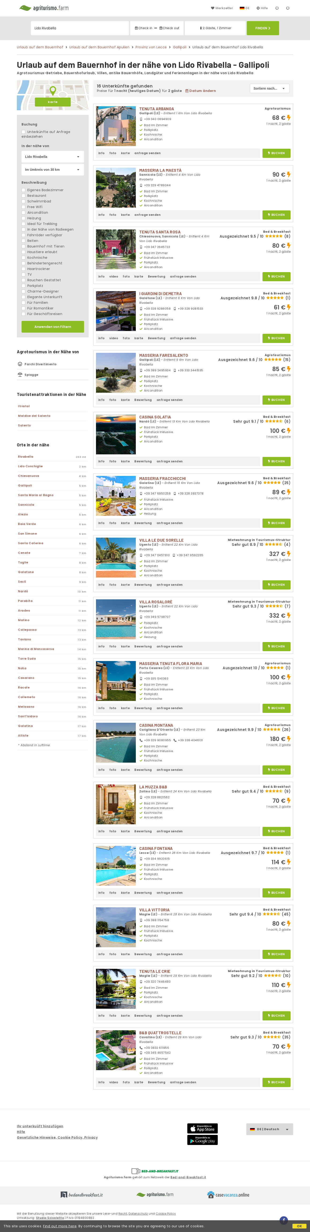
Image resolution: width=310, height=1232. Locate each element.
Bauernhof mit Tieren (43, 246)
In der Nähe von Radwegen (48, 229)
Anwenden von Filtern (52, 326)
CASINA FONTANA (156, 848)
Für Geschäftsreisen (42, 314)
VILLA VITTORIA (154, 909)
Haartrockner (36, 268)
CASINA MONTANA (156, 725)
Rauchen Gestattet (41, 280)
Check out (169, 28)
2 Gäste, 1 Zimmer (215, 28)
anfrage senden (147, 153)
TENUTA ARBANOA (156, 108)
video (113, 276)
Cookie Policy (166, 1214)
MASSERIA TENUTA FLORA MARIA (170, 663)
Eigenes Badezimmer (43, 190)
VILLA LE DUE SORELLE (161, 540)
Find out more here (60, 1226)
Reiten (30, 240)
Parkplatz (32, 285)
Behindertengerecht (42, 263)
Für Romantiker (38, 308)
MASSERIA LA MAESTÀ (160, 170)
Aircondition (35, 212)
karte (53, 102)
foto (112, 153)
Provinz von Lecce (151, 47)
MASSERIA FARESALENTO (163, 355)
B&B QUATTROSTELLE (160, 1032)
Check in (143, 28)
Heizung (31, 218)
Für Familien (35, 302)
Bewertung (157, 276)
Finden (262, 28)
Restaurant (34, 195)
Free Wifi (32, 207)
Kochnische (35, 257)
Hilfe (262, 8)
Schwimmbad (36, 201)
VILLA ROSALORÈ (156, 601)
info (101, 153)
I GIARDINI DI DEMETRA (160, 293)
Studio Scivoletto (50, 1218)
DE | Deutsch (275, 1129)
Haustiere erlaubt (39, 252)
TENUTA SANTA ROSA (160, 231)
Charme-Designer (40, 291)
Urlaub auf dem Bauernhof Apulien (99, 47)
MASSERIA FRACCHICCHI (162, 478)
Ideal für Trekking (39, 223)
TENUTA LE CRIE (154, 971)
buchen (276, 153)
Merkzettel (222, 8)
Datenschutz (138, 1214)
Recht (122, 1214)
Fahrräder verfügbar (42, 235)
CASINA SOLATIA (155, 416)
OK (299, 1226)
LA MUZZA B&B (153, 786)
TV (27, 274)
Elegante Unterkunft (42, 297)
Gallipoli (180, 47)
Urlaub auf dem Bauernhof (40, 47)
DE (248, 8)
